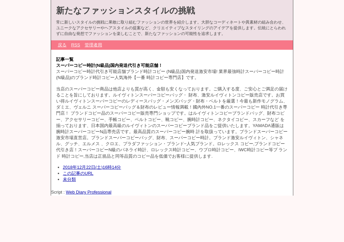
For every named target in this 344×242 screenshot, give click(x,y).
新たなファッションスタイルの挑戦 (125, 10)
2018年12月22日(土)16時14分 (92, 167)
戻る (62, 44)
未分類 (69, 179)
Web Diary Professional (89, 192)
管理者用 (93, 44)
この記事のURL (78, 173)
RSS (75, 44)
